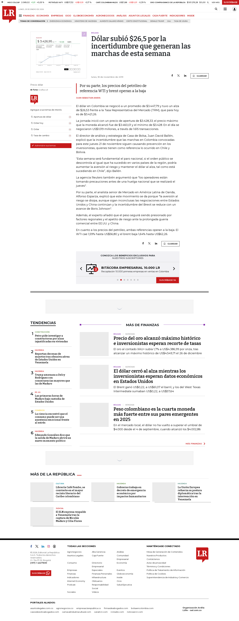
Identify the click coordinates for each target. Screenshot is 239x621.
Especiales (97, 570)
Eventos (121, 570)
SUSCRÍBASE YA (167, 280)
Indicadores (73, 577)
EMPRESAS (57, 15)
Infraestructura (99, 577)
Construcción (42, 332)
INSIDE (190, 15)
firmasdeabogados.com (116, 608)
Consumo (72, 563)
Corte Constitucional (136, 21)
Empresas (72, 570)
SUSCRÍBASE (230, 2)
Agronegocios (74, 552)
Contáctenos (153, 559)
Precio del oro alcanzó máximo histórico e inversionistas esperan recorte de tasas (157, 341)
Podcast (71, 584)
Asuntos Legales (75, 555)
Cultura (60, 484)
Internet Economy (76, 581)
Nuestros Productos (156, 555)
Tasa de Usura (181, 21)
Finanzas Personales (102, 574)
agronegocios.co (64, 608)
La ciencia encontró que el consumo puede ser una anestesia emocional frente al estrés (52, 418)
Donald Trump (157, 21)
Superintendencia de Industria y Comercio (168, 577)
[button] (80, 269)
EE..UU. (38, 392)
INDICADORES (177, 15)
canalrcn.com (101, 612)
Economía (122, 563)
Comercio (40, 410)
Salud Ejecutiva (124, 584)
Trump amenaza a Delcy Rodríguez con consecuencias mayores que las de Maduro (52, 379)
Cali (169, 21)
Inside (120, 577)
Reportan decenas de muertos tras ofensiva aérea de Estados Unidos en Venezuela (52, 358)
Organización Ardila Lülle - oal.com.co (193, 608)
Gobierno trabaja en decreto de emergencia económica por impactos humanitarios (131, 492)
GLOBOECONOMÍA (83, 15)
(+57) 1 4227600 (38, 563)
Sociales (71, 592)
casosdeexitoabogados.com (44, 612)
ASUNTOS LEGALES (139, 15)
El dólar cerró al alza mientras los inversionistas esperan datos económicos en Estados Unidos (158, 376)
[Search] (216, 9)
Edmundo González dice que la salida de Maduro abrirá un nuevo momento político (53, 438)
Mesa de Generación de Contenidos (164, 552)
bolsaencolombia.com (142, 608)
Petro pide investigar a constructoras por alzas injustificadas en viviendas (51, 338)
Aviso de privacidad (156, 563)
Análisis (120, 552)
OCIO (68, 15)
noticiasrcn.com (135, 612)
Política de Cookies (156, 574)
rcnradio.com (117, 612)
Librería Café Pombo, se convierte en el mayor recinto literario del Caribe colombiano (70, 492)
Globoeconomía (125, 574)
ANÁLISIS (121, 15)
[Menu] (20, 16)
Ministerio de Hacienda (86, 21)
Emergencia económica (61, 21)
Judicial (60, 508)
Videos (95, 592)
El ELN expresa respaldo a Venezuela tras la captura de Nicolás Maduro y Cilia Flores (71, 516)
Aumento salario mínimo (111, 21)
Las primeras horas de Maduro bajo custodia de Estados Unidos (50, 398)
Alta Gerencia (98, 552)
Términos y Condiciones (158, 566)
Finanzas (71, 574)
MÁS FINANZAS (194, 443)
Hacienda (39, 350)
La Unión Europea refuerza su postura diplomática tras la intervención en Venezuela (190, 493)
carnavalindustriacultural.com (76, 612)
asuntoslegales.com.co (41, 608)
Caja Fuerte (97, 555)
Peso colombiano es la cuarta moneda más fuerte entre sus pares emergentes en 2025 (156, 414)
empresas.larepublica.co (88, 608)
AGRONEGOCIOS (105, 15)
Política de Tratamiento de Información (166, 570)
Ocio (119, 581)
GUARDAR (200, 76)
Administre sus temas (44, 145)
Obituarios (97, 581)
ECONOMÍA (43, 15)
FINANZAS (28, 15)
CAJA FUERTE (160, 15)
